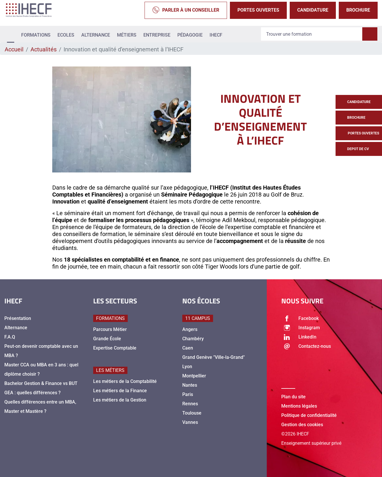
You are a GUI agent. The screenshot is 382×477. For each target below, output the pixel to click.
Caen (187, 348)
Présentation (17, 318)
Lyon (187, 366)
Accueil (14, 49)
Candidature (312, 10)
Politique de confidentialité (309, 415)
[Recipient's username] (312, 34)
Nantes (189, 385)
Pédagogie (190, 35)
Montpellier (194, 376)
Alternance (95, 35)
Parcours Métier (110, 329)
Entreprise (156, 35)
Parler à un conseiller (185, 10)
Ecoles (65, 35)
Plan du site (293, 396)
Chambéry (193, 338)
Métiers (126, 35)
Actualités (43, 49)
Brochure (358, 10)
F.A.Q (9, 337)
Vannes (190, 422)
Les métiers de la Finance (120, 390)
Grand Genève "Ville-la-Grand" (213, 357)
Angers (189, 329)
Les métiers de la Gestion (119, 400)
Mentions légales (299, 406)
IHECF (216, 35)
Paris (187, 394)
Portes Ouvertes (258, 10)
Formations (36, 35)
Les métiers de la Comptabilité (125, 381)
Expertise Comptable (114, 348)
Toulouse (191, 413)
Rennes (190, 403)
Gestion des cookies (302, 424)
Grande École (107, 338)
